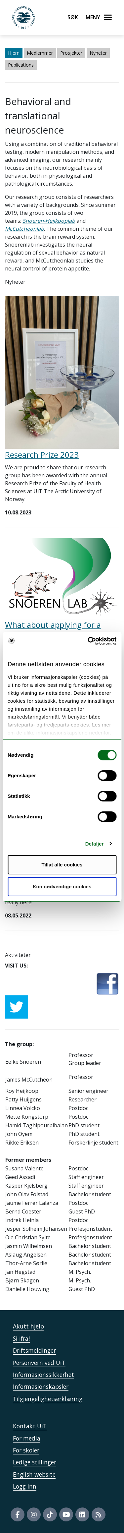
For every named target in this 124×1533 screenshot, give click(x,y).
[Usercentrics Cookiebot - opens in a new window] (88, 641)
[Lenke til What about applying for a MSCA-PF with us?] (62, 577)
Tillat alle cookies (62, 864)
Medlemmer (40, 53)
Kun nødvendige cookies (62, 886)
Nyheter (98, 53)
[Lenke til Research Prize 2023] (62, 372)
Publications (21, 65)
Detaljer (94, 844)
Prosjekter (71, 53)
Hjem (14, 53)
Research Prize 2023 (42, 454)
